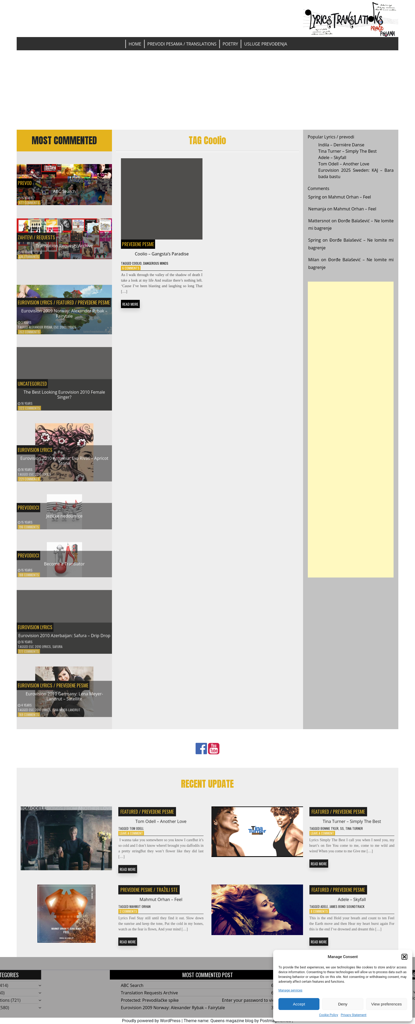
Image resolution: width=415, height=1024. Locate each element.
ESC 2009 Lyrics (65, 330)
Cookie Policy (328, 1015)
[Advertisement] (207, 90)
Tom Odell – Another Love (343, 164)
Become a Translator (64, 567)
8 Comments (319, 914)
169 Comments (29, 717)
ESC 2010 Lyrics (40, 477)
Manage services (290, 990)
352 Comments (29, 335)
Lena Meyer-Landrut (66, 713)
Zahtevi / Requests (36, 240)
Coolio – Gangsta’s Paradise (161, 254)
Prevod (25, 182)
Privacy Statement (353, 1015)
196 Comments (29, 530)
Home (135, 44)
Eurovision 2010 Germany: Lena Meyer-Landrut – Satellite (64, 699)
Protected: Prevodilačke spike (150, 1000)
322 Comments (29, 411)
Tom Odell (136, 831)
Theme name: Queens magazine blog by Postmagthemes (237, 1020)
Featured (65, 305)
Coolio (137, 263)
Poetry (230, 44)
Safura (57, 649)
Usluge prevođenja (265, 44)
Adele (324, 910)
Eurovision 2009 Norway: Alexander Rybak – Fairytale (64, 316)
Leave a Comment (131, 836)
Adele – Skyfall (332, 157)
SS (342, 831)
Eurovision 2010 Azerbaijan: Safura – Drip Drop (64, 639)
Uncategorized (32, 386)
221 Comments (29, 482)
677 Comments (29, 202)
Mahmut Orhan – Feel (349, 197)
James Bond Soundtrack (347, 910)
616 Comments (29, 260)
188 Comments (29, 578)
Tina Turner (354, 831)
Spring (314, 197)
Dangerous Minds (155, 263)
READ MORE (130, 304)
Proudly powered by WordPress (151, 1020)
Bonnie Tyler (330, 831)
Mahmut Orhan (140, 910)
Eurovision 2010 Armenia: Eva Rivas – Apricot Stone (64, 463)
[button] (404, 956)
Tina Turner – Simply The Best (347, 151)
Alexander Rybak (40, 330)
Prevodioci (28, 510)
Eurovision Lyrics (35, 305)
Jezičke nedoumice (64, 519)
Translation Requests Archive (64, 249)
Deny (342, 1004)
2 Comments (128, 914)
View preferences (386, 1004)
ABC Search (64, 191)
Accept (299, 1004)
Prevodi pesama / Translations (181, 44)
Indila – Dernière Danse (341, 145)
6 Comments (130, 268)
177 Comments (29, 654)
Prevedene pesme (94, 305)
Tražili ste (167, 892)
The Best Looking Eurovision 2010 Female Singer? (64, 397)
